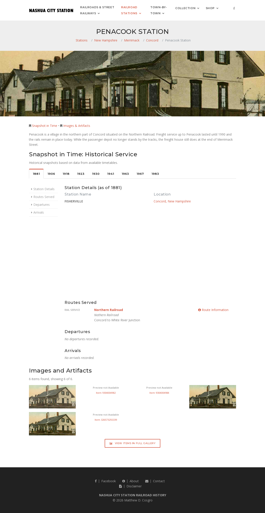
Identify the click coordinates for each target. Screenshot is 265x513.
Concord (152, 40)
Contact (155, 481)
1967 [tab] (140, 173)
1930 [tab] (96, 173)
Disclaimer (130, 486)
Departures (41, 204)
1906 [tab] (51, 173)
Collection (185, 8)
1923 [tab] (80, 173)
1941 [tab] (110, 173)
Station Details (44, 189)
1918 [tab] (66, 173)
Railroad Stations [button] (129, 10)
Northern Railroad (108, 310)
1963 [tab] (125, 173)
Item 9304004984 (159, 392)
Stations (82, 40)
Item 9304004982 (106, 392)
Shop (210, 8)
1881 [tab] (36, 173)
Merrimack (131, 40)
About (130, 481)
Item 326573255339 (106, 419)
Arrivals (38, 212)
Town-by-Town (158, 10)
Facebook (105, 481)
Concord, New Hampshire (172, 201)
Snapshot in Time (44, 126)
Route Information (213, 310)
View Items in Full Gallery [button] (133, 443)
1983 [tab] (155, 173)
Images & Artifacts (76, 126)
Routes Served (43, 197)
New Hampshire (105, 40)
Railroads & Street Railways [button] (97, 10)
